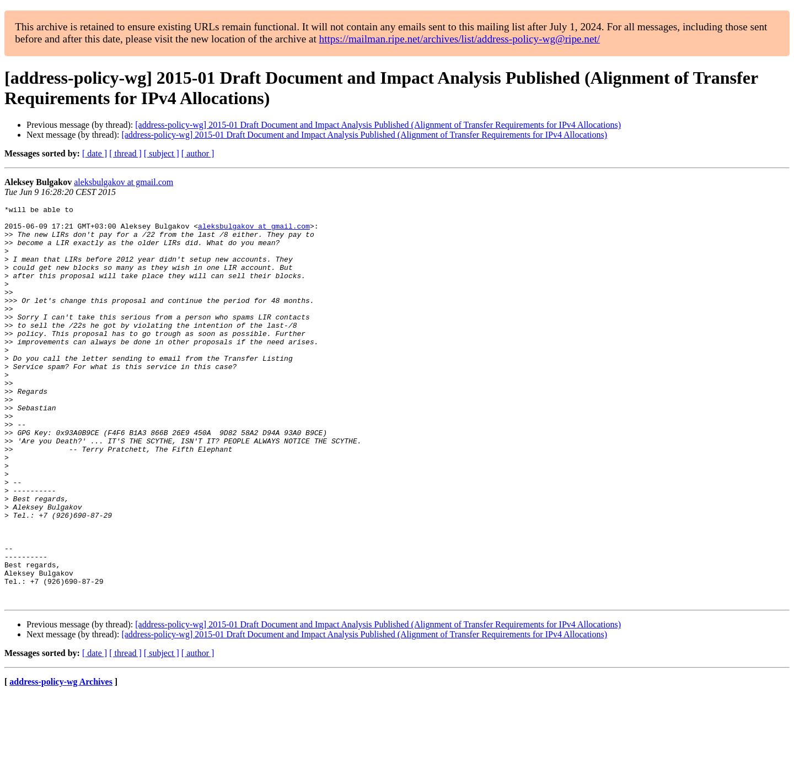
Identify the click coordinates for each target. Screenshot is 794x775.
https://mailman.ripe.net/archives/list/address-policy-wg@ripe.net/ (459, 39)
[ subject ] (161, 153)
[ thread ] (125, 153)
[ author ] (197, 153)
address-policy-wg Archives (60, 761)
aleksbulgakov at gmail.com (123, 182)
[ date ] (94, 153)
